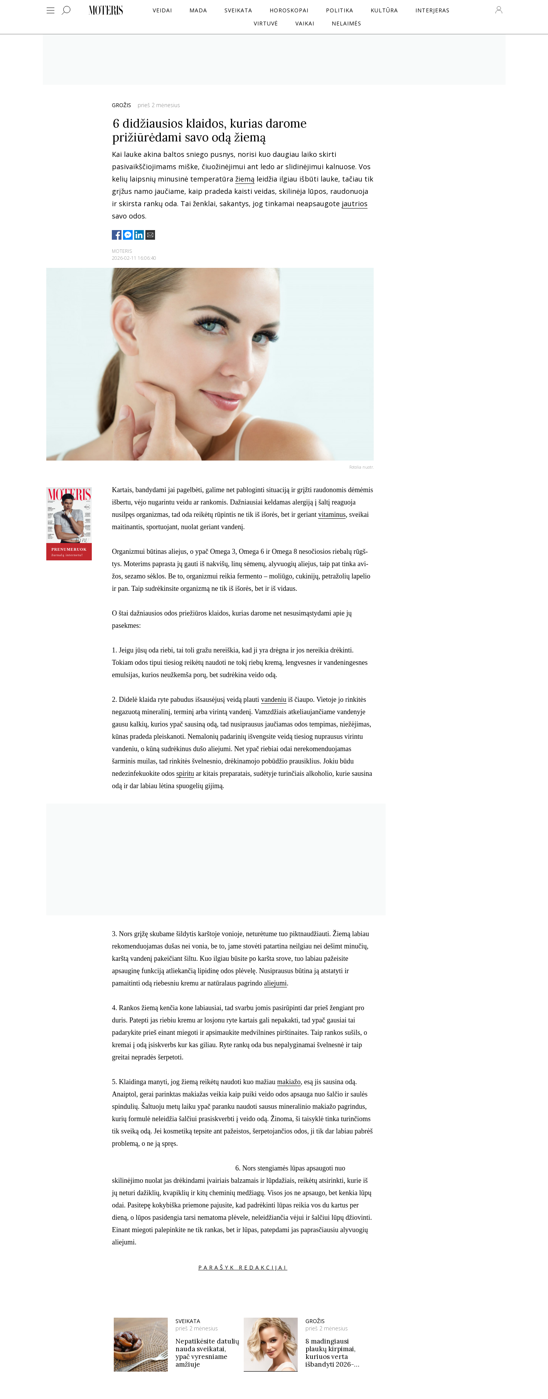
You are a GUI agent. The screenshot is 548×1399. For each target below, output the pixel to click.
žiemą (245, 178)
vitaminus (332, 514)
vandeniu (274, 699)
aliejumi (275, 983)
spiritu (185, 773)
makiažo (289, 1082)
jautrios (355, 203)
